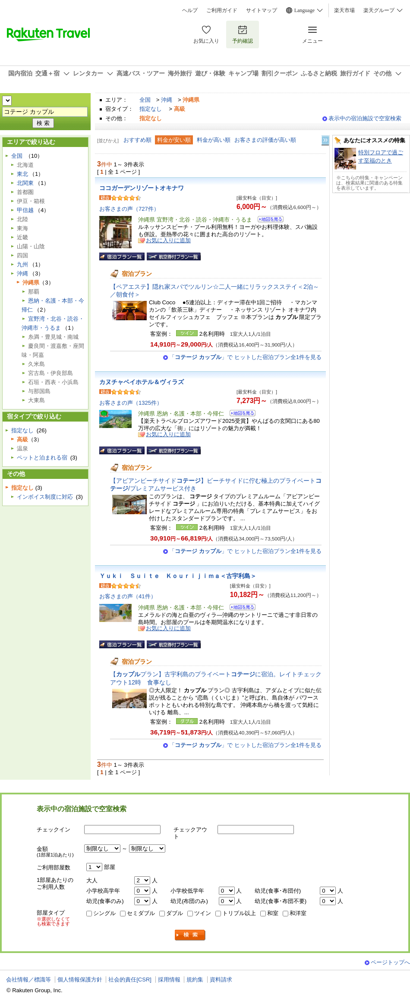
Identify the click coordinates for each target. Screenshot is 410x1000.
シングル (104, 913)
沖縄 (166, 100)
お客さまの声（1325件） (130, 403)
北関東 (25, 183)
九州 (22, 264)
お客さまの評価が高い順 (265, 140)
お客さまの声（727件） (129, 209)
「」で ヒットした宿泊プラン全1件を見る (245, 357)
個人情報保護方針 (79, 979)
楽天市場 (344, 10)
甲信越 (25, 210)
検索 (190, 935)
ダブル (174, 913)
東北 (22, 174)
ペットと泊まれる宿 (42, 457)
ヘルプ (190, 10)
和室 (272, 913)
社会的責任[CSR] (129, 979)
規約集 (194, 979)
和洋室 (298, 913)
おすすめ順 (137, 140)
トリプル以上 (239, 913)
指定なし (150, 109)
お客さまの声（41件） (127, 596)
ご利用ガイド (221, 10)
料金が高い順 (213, 140)
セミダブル (141, 913)
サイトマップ (261, 10)
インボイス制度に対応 (45, 497)
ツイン (202, 913)
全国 (145, 100)
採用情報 (169, 979)
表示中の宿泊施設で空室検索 (364, 118)
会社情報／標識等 (28, 979)
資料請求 (221, 979)
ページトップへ (390, 962)
